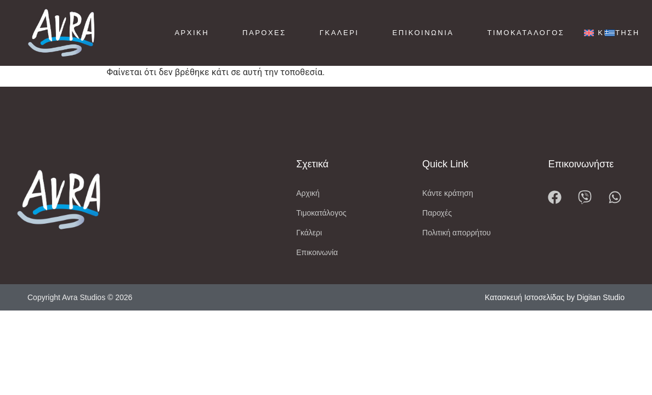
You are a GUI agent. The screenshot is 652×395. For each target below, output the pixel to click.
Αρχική (191, 33)
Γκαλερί (339, 33)
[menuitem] (589, 33)
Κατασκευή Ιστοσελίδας (524, 305)
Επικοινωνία (422, 33)
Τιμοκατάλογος (525, 33)
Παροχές (264, 33)
